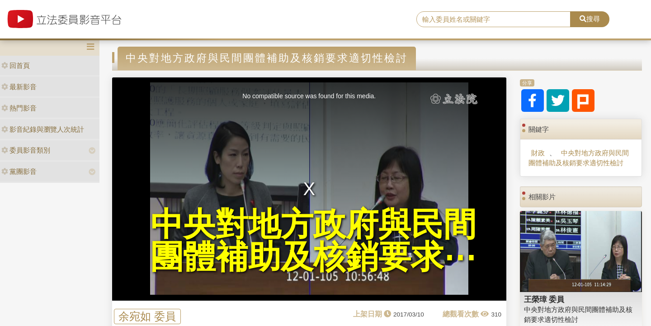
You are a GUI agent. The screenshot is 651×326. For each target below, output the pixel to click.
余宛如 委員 (147, 316)
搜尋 (590, 19)
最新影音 (19, 87)
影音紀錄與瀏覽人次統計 (42, 129)
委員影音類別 (25, 150)
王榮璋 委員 (544, 299)
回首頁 (15, 65)
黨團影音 (19, 171)
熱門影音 (19, 108)
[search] (493, 19)
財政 (538, 153)
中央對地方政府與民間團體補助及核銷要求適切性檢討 (578, 157)
